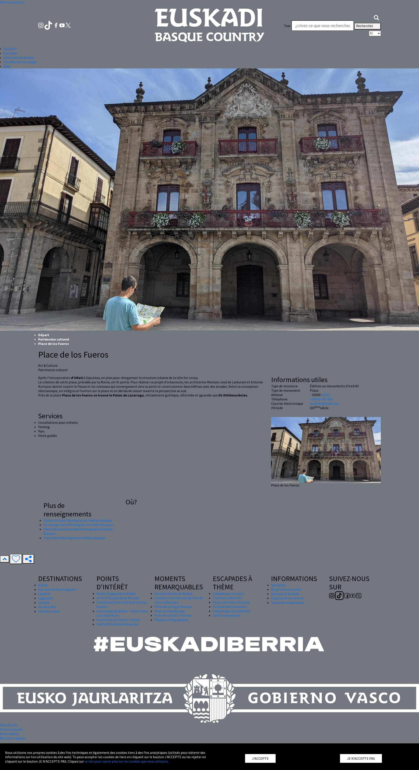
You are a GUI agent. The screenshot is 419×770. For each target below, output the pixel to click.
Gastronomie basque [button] (18, 57)
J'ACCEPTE (260, 758)
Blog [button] (6, 66)
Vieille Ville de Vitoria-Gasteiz (118, 620)
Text (287, 26)
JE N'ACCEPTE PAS (361, 758)
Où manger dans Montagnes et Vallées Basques (78, 525)
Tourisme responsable (287, 602)
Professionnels (11, 729)
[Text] (322, 25)
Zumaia (43, 602)
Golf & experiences (226, 615)
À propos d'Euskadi (285, 594)
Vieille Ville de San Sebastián (117, 624)
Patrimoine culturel (53, 339)
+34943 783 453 (321, 399)
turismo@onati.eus (324, 403)
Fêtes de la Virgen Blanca (173, 606)
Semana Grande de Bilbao (173, 593)
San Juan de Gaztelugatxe (57, 589)
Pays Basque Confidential (231, 611)
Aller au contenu (12, 2)
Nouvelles (278, 585)
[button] (376, 17)
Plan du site (8, 725)
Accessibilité (9, 734)
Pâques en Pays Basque (171, 620)
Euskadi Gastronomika (229, 606)
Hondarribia (47, 607)
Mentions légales (13, 738)
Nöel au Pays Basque (170, 611)
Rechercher (367, 26)
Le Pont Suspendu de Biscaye (117, 598)
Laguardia (45, 598)
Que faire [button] (10, 53)
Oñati (325, 395)
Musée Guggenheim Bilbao (116, 593)
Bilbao (43, 585)
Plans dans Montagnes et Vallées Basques (74, 538)
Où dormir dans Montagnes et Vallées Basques (77, 520)
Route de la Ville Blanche (231, 602)
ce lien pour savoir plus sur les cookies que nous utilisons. (126, 761)
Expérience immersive (287, 598)
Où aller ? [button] (10, 49)
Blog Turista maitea (286, 589)
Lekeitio (44, 594)
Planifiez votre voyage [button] (20, 62)
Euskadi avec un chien (228, 593)
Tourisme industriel (227, 598)
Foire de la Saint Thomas (173, 615)
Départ (43, 335)
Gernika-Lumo (49, 611)
